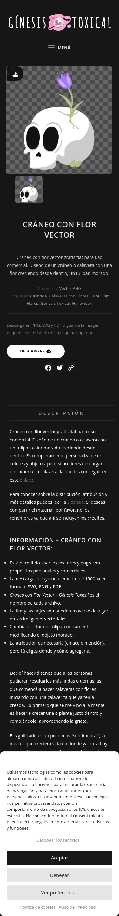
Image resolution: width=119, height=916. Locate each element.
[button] (109, 759)
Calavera (38, 296)
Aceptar (59, 857)
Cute (94, 296)
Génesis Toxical (55, 303)
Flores (32, 303)
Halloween (82, 303)
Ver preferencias (59, 892)
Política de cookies (38, 907)
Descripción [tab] (61, 413)
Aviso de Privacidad (77, 907)
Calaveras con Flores (68, 296)
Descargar (32, 351)
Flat (105, 296)
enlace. (27, 480)
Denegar (59, 875)
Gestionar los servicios (57, 840)
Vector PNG (70, 288)
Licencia (75, 502)
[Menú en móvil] (59, 48)
